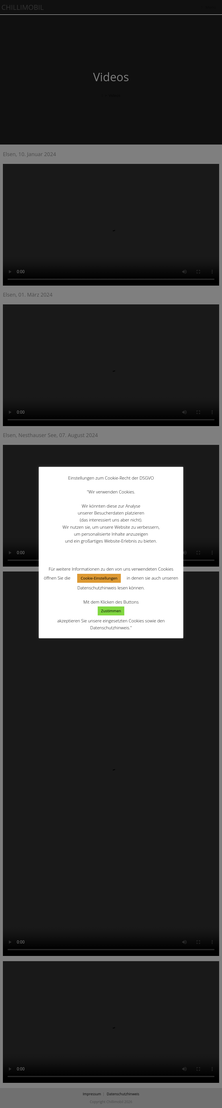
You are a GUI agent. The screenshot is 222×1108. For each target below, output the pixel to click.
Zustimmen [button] (111, 610)
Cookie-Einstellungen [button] (99, 578)
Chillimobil (22, 7)
